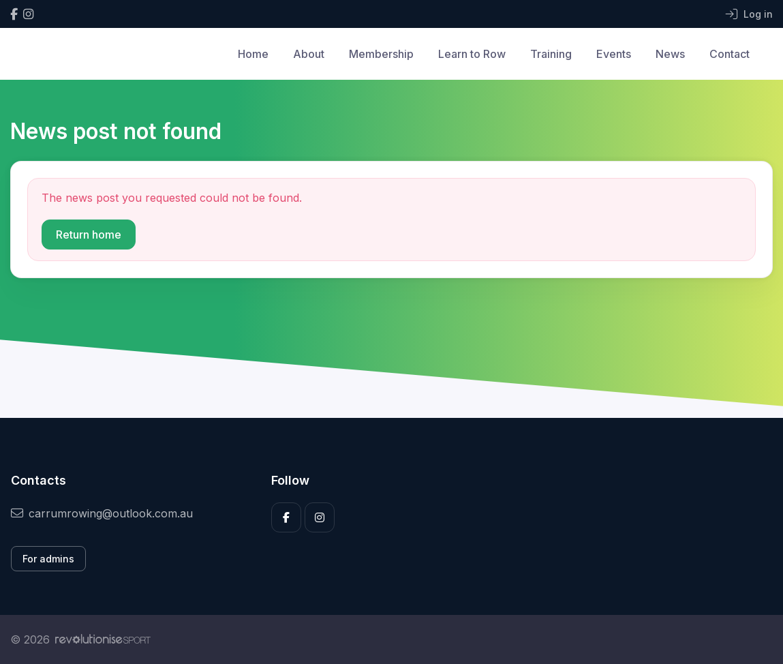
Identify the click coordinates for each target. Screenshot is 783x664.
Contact (729, 54)
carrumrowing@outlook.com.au (102, 513)
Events (613, 54)
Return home (88, 234)
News (670, 54)
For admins (48, 558)
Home (253, 54)
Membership (381, 54)
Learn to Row (472, 54)
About (308, 54)
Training (551, 54)
